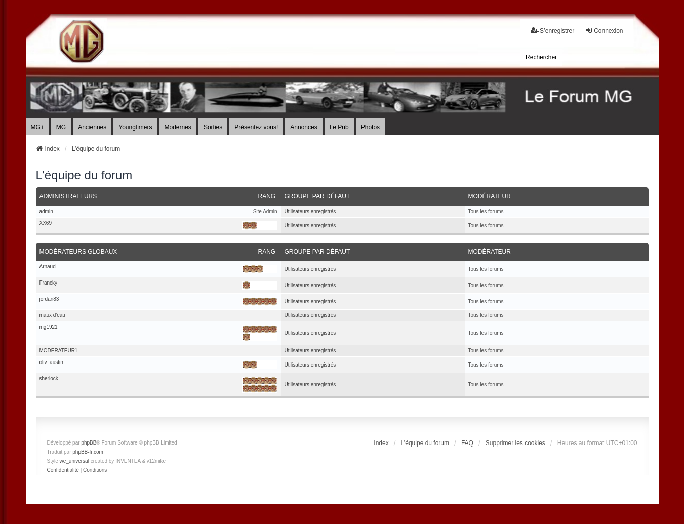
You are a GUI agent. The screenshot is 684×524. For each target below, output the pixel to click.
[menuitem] (541, 57)
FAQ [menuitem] (467, 443)
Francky (48, 283)
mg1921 (48, 327)
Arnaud (47, 267)
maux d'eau (52, 315)
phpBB (88, 443)
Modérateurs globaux (78, 251)
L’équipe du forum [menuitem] (425, 443)
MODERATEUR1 (58, 351)
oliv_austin (51, 362)
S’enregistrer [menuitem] (552, 30)
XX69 (45, 223)
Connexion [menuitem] (604, 30)
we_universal (74, 461)
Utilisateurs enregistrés (310, 212)
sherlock (48, 379)
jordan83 (49, 299)
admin (46, 212)
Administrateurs (68, 196)
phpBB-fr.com (87, 452)
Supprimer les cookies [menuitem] (515, 443)
